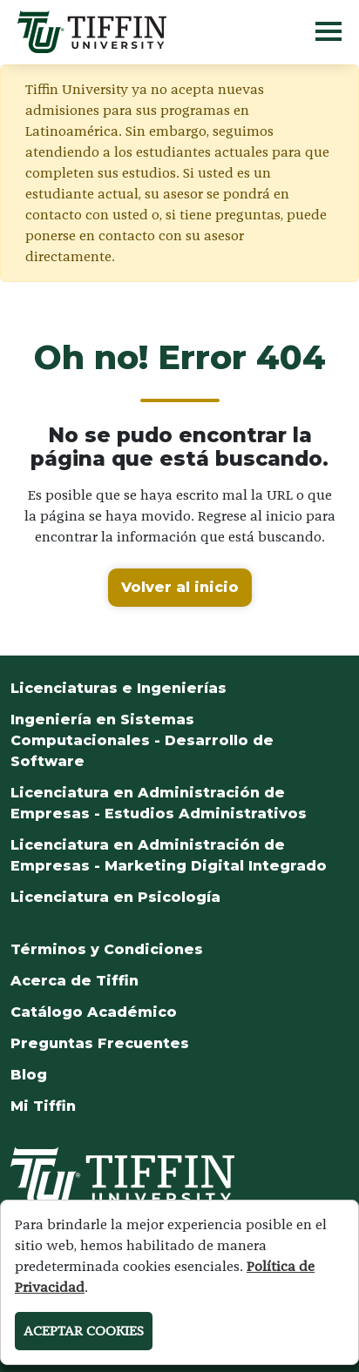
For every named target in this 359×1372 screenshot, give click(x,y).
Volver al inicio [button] (180, 587)
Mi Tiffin (43, 1106)
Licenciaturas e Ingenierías (118, 688)
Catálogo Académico (93, 1012)
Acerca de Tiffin (74, 980)
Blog (28, 1074)
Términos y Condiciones (106, 949)
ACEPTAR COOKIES (84, 1330)
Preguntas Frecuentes (99, 1043)
